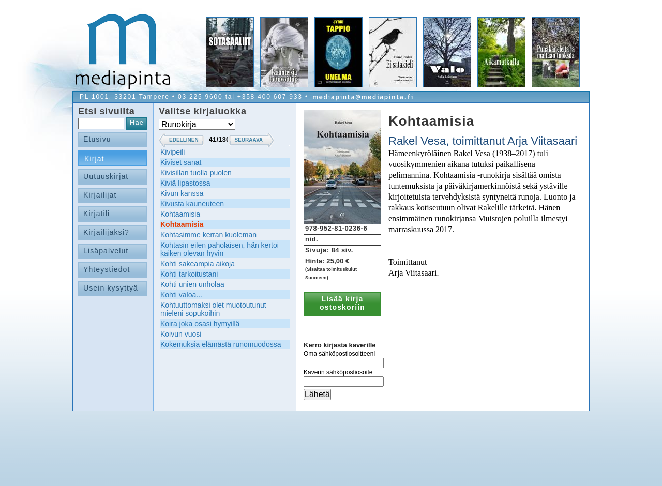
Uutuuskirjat (105, 176)
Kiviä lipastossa (185, 183)
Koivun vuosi (180, 334)
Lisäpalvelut (105, 251)
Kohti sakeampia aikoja (197, 264)
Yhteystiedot (106, 269)
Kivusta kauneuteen (192, 204)
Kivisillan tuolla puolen (196, 173)
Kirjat (94, 159)
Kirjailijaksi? (106, 232)
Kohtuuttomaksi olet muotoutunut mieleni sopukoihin (213, 309)
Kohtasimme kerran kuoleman (208, 235)
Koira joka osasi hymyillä (199, 324)
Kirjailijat (99, 195)
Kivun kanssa (181, 193)
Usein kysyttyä (110, 288)
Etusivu (97, 139)
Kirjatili (96, 213)
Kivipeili (172, 152)
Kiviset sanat (180, 162)
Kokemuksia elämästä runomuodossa (220, 344)
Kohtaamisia (180, 214)
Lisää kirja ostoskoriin (342, 303)
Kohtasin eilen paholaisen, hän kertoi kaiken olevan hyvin (219, 249)
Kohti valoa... (181, 295)
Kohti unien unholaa (192, 284)
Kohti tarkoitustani (189, 274)
